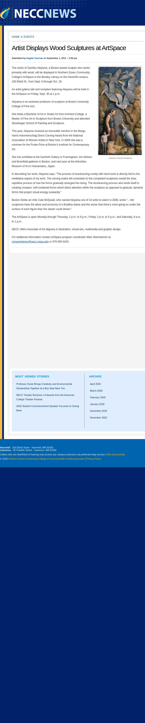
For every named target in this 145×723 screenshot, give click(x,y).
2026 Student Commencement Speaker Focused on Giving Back (47, 408)
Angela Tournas (34, 58)
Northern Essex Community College (27, 458)
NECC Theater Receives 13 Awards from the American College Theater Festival (45, 397)
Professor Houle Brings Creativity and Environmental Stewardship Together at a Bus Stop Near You (44, 386)
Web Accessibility (116, 454)
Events (29, 36)
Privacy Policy (93, 458)
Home (16, 36)
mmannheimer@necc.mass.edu (30, 241)
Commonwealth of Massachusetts (66, 458)
